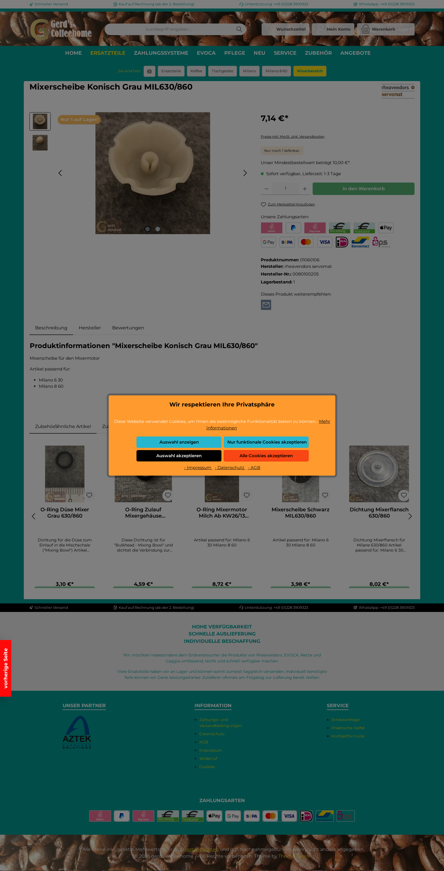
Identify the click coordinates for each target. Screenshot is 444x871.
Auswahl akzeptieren (179, 455)
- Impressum (198, 467)
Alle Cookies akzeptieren (266, 455)
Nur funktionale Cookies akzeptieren (267, 442)
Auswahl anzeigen (179, 442)
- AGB (254, 467)
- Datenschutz (230, 467)
